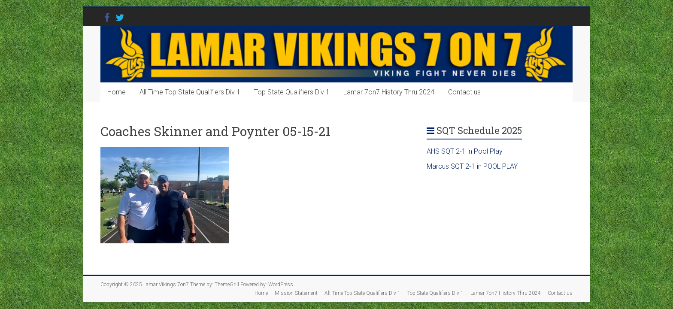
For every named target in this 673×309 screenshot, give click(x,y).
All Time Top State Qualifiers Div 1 (189, 92)
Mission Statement (296, 293)
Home (116, 92)
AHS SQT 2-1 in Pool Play (465, 151)
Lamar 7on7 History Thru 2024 (388, 92)
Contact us (464, 92)
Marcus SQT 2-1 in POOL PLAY (472, 166)
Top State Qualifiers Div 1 (292, 92)
